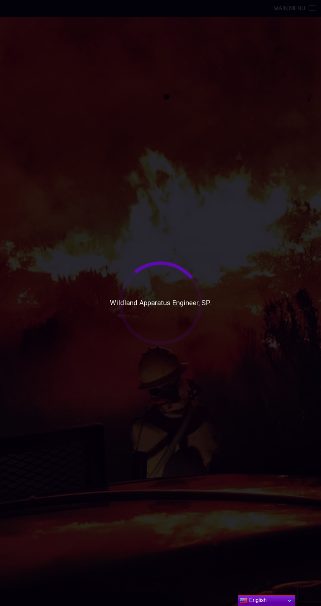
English (253, 601)
